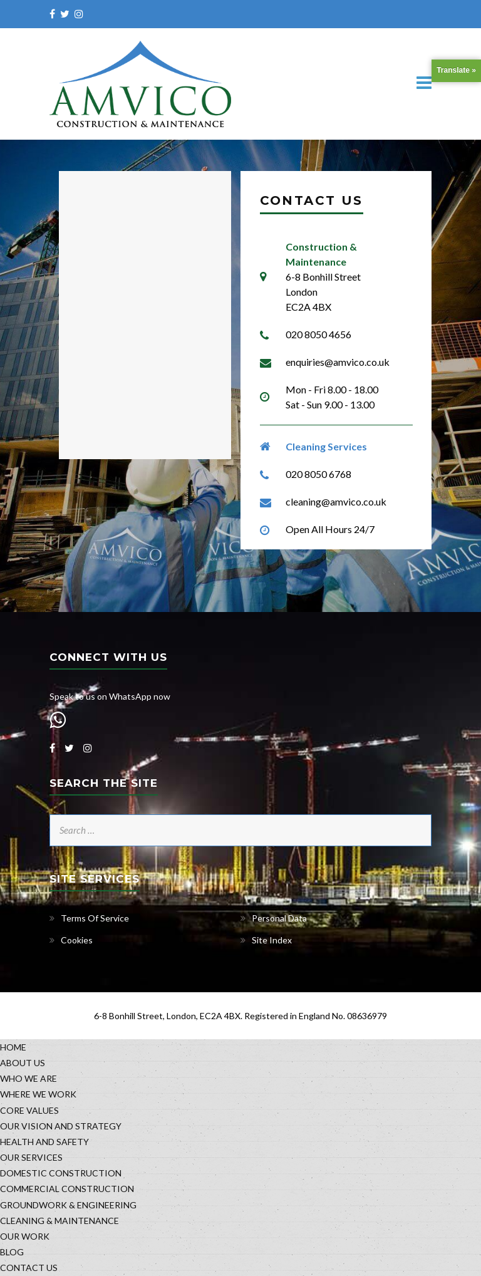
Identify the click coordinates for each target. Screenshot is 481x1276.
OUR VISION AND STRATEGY (61, 1126)
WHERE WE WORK (38, 1094)
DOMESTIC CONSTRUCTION (61, 1173)
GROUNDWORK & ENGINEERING (68, 1205)
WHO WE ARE (28, 1078)
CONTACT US (29, 1267)
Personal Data (279, 918)
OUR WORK (24, 1236)
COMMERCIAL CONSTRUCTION (67, 1188)
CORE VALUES (29, 1110)
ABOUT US (22, 1062)
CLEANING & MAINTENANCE (59, 1220)
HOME (13, 1047)
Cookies (77, 940)
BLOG (12, 1252)
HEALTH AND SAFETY (44, 1141)
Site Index (272, 940)
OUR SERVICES (31, 1157)
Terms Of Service (95, 918)
